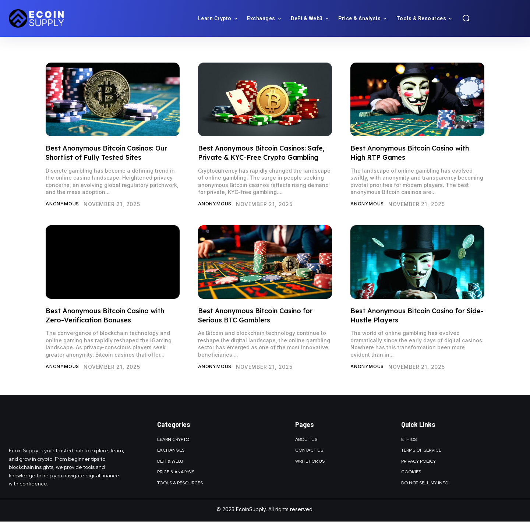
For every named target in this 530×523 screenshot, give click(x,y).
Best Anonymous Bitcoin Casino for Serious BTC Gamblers (255, 316)
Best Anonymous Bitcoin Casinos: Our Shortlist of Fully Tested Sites (106, 153)
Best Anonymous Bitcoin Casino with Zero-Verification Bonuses (105, 316)
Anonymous (64, 204)
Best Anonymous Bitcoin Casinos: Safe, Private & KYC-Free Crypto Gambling (261, 153)
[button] (466, 18)
